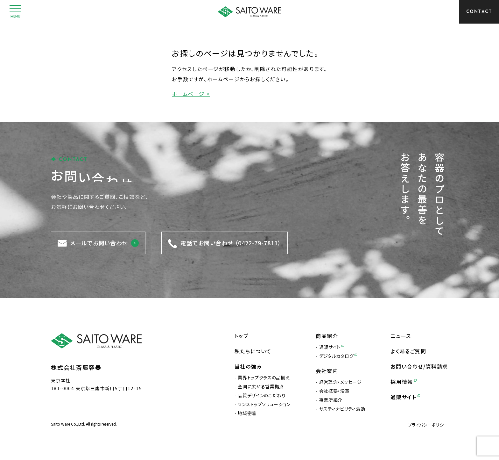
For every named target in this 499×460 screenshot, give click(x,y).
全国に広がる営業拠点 (261, 386)
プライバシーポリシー (428, 425)
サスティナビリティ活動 (342, 409)
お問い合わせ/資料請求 (419, 366)
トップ (242, 335)
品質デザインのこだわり (262, 395)
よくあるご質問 (408, 351)
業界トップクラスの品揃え (264, 377)
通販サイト (331, 347)
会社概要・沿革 (334, 391)
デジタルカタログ (338, 356)
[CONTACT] (479, 12)
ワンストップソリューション (264, 404)
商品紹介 (327, 336)
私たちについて (253, 351)
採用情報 (403, 381)
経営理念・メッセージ (340, 382)
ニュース (400, 335)
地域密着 (247, 413)
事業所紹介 (331, 400)
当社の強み (248, 366)
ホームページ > (191, 93)
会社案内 (327, 371)
